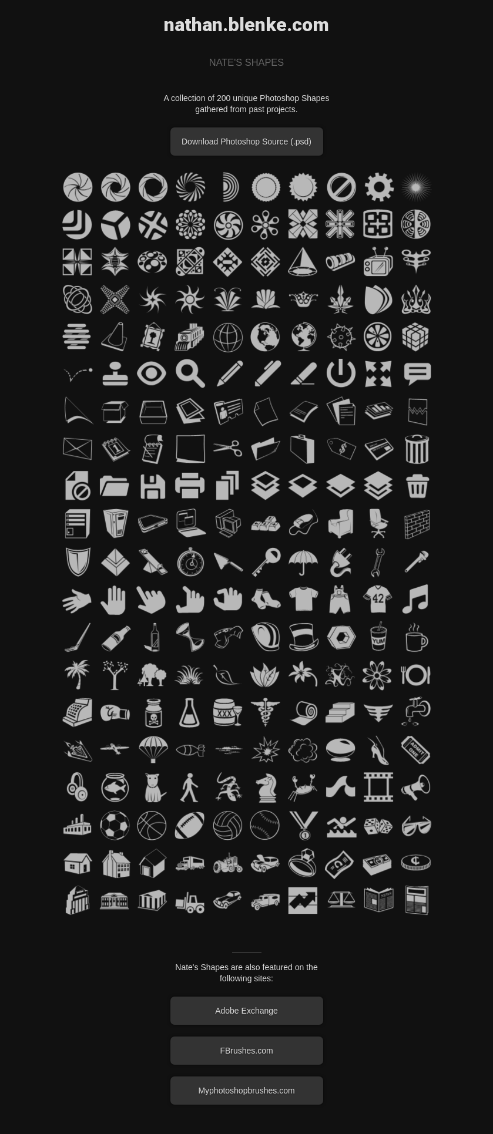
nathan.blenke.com (246, 25)
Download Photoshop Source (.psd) (246, 141)
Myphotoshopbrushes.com (246, 1090)
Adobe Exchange (246, 1010)
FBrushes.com (246, 1050)
